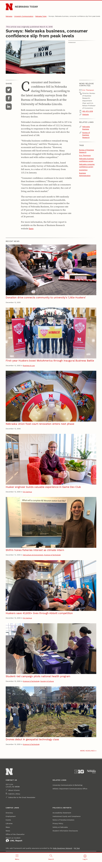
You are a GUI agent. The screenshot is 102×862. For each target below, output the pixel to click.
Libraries (9, 823)
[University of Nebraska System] (91, 772)
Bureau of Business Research (86, 135)
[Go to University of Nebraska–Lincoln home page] (9, 6)
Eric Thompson (85, 155)
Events (8, 820)
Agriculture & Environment (33, 555)
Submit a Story (14, 794)
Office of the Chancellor (15, 834)
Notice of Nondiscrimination (63, 820)
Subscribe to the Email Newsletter (21, 797)
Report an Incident (14, 839)
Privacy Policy (58, 823)
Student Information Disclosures (65, 831)
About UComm (14, 790)
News (8, 831)
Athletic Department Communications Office (70, 789)
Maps (8, 827)
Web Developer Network (62, 848)
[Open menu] (17, 857)
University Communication (23, 16)
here (31, 228)
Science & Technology (52, 555)
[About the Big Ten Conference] (79, 772)
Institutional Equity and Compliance (66, 816)
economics (83, 170)
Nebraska (9, 16)
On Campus (27, 492)
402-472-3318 (87, 111)
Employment (11, 816)
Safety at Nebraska (60, 827)
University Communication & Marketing (67, 785)
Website (85, 114)
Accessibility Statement (62, 813)
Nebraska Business (86, 128)
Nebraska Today (26, 6)
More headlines (87, 751)
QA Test (77, 848)
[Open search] (51, 857)
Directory (9, 813)
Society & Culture (47, 681)
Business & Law (29, 365)
